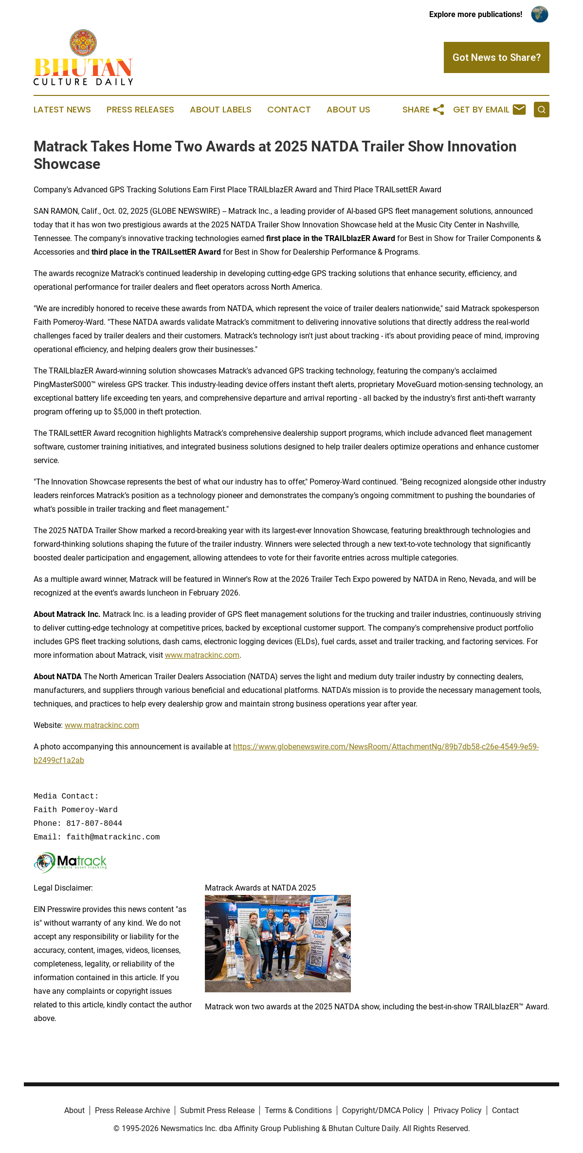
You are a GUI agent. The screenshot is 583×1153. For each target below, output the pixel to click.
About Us (348, 109)
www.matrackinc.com (202, 655)
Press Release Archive (132, 1110)
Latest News (62, 109)
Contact (289, 109)
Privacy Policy (458, 1110)
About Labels (221, 109)
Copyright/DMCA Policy (382, 1110)
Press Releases (140, 109)
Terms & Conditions (298, 1110)
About (74, 1110)
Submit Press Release (217, 1110)
